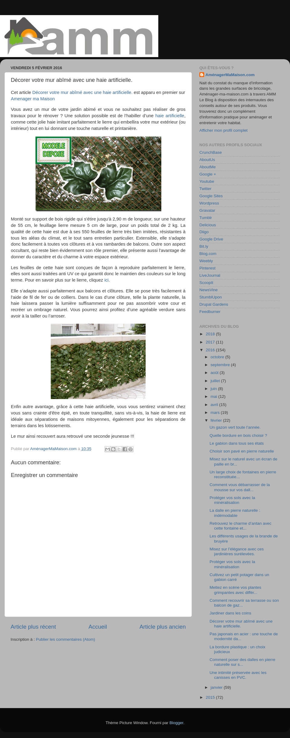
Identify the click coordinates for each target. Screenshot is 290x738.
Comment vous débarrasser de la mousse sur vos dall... (240, 487)
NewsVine (208, 290)
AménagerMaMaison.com (230, 75)
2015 (211, 697)
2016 (211, 350)
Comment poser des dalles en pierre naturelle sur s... (243, 662)
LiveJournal (209, 275)
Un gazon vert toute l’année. (235, 427)
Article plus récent (33, 627)
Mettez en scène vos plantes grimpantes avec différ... (235, 590)
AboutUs (207, 159)
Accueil (98, 627)
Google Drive (211, 239)
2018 (211, 334)
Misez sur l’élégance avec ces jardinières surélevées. (237, 551)
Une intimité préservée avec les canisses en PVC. (238, 675)
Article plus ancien (163, 627)
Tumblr (205, 217)
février (217, 420)
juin (214, 388)
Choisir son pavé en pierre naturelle (242, 451)
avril (215, 404)
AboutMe (207, 167)
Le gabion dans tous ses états (237, 443)
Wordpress (209, 203)
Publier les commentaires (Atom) (65, 639)
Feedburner (210, 311)
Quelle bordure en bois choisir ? (238, 435)
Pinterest (207, 268)
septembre (221, 365)
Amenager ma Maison (33, 98)
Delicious (207, 225)
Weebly (206, 261)
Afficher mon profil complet (223, 130)
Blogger (176, 722)
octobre (218, 357)
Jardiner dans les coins (230, 613)
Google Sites (211, 196)
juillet (216, 381)
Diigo (204, 232)
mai (214, 396)
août (215, 372)
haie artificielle (169, 115)
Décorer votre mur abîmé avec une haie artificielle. (82, 92)
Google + (207, 174)
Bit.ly (203, 246)
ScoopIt (206, 282)
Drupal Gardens (213, 304)
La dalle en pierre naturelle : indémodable (235, 512)
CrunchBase (210, 152)
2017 (211, 342)
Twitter (205, 188)
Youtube (206, 181)
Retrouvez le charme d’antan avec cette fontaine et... (241, 525)
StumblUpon (210, 297)
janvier (217, 687)
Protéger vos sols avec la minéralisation (232, 500)
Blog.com (207, 253)
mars (216, 412)
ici (106, 280)
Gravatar (207, 210)
